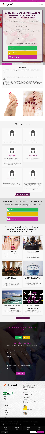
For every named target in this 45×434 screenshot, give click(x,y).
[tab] (7, 65)
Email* (24, 350)
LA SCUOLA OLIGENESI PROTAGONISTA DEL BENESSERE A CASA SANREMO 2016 (33, 308)
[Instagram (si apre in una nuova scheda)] (14, 0)
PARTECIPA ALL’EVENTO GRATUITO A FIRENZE (33, 253)
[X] (4, 400)
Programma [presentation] (17, 65)
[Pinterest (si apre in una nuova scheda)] (13, 0)
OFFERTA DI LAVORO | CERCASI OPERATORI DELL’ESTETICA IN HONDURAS (12, 308)
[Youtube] (12, 400)
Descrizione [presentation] (6, 65)
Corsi (5, 408)
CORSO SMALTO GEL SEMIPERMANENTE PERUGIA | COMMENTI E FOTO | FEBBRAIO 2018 (12, 280)
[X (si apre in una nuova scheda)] (10, 0)
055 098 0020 (30, 387)
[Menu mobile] (41, 4)
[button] (44, 419)
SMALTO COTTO (12, 253)
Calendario (6, 411)
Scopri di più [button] (4, 432)
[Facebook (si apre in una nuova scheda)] (12, 0)
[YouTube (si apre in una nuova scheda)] (15, 0)
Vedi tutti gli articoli (22, 319)
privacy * (8, 367)
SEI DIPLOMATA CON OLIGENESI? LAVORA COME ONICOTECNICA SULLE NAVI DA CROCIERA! (33, 280)
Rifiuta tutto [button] (33, 432)
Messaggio (9, 357)
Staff (5, 417)
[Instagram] (10, 400)
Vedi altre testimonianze (22, 195)
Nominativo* (9, 350)
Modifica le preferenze (28, 400)
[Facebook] (7, 400)
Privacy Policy (27, 397)
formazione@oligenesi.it (31, 388)
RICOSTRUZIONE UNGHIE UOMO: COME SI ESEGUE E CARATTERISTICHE (33, 414)
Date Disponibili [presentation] (37, 65)
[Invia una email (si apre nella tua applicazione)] (17, 0)
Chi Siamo (6, 415)
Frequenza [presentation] (27, 65)
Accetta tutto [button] (41, 432)
